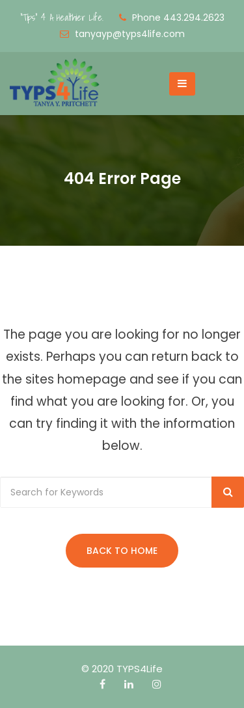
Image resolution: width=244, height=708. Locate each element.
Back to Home (122, 550)
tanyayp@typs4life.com (130, 33)
